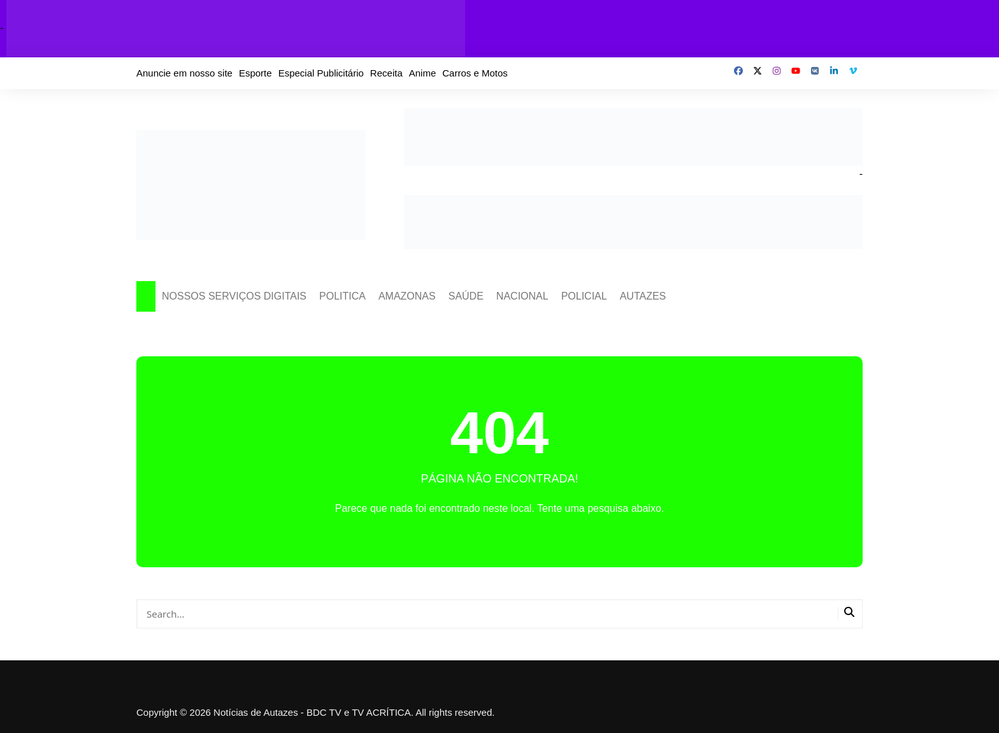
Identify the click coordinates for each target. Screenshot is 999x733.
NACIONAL (522, 296)
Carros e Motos (475, 73)
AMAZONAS (407, 296)
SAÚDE (466, 296)
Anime (422, 73)
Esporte (255, 73)
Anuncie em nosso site (184, 73)
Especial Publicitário (321, 73)
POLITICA (342, 296)
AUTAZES (643, 296)
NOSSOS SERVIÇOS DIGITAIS (234, 296)
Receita (386, 73)
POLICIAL (584, 296)
